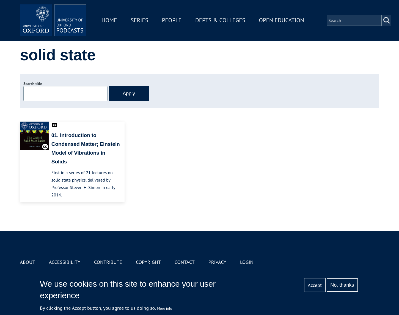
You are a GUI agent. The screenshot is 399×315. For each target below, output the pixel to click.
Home (109, 20)
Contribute (108, 262)
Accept (315, 285)
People (171, 20)
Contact (185, 262)
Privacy (217, 262)
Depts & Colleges (220, 20)
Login (247, 262)
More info (164, 308)
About (27, 262)
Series (139, 20)
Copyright (148, 262)
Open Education (281, 20)
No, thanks (342, 285)
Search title (32, 83)
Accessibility (64, 262)
